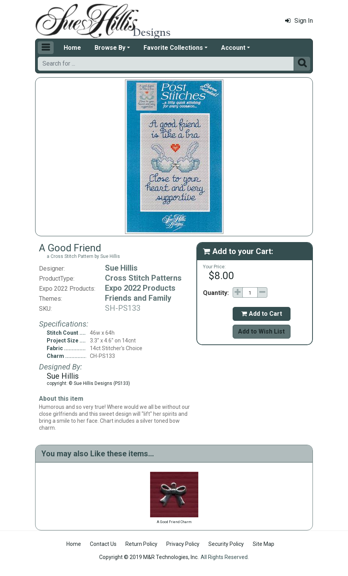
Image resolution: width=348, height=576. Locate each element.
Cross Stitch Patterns (143, 278)
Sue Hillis (121, 268)
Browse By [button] (110, 47)
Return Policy (141, 544)
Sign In (299, 20)
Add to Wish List (261, 331)
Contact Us (103, 544)
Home (72, 47)
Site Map (263, 544)
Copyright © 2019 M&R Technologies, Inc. (149, 557)
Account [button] (233, 47)
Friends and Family (138, 298)
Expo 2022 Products (140, 288)
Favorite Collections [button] (173, 47)
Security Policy (226, 544)
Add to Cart (261, 313)
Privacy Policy (182, 544)
